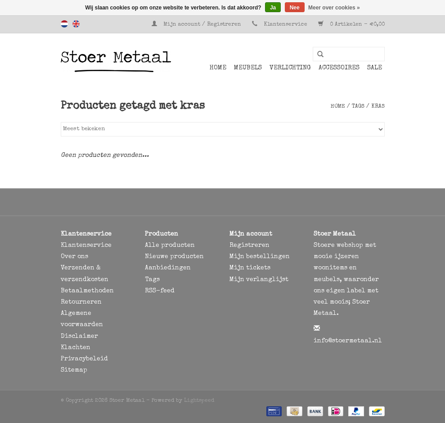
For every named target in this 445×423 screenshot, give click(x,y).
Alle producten (170, 245)
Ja (273, 8)
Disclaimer (79, 336)
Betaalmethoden (87, 291)
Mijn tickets (249, 268)
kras (378, 106)
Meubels (248, 68)
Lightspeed (199, 401)
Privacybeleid (84, 359)
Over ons (74, 257)
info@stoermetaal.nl (348, 341)
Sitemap (74, 370)
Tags (358, 106)
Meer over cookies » (334, 8)
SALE (374, 68)
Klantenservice (285, 24)
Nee (295, 8)
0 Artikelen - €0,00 (351, 24)
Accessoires (339, 68)
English (76, 23)
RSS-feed (160, 291)
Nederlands (64, 23)
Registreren (249, 245)
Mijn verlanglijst (258, 280)
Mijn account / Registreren (197, 24)
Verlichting (290, 68)
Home (218, 68)
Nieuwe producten (174, 257)
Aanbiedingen (168, 268)
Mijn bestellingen (259, 257)
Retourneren (81, 302)
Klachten (75, 348)
